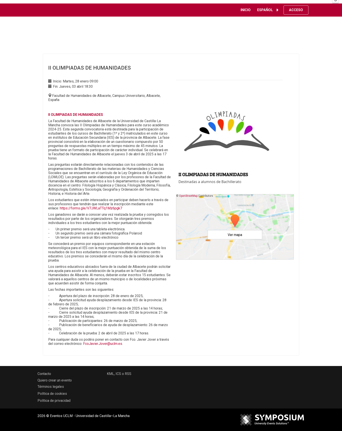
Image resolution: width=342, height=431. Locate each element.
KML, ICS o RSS (119, 374)
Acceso (296, 10)
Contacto (44, 374)
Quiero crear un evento (55, 380)
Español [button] (268, 10)
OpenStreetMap (188, 195)
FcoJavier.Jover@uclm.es (102, 344)
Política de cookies (52, 394)
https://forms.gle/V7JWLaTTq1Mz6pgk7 (91, 208)
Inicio (246, 10)
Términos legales (51, 387)
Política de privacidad (54, 401)
